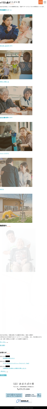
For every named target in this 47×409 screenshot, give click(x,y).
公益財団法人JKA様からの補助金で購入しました (14, 368)
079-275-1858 (24, 389)
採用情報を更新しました (9, 358)
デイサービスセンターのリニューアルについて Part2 (16, 363)
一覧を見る (4, 371)
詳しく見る (4, 342)
